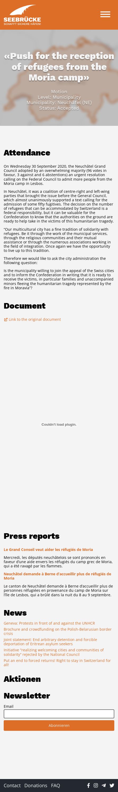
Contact (12, 785)
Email (8, 706)
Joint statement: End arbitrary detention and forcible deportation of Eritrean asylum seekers (50, 641)
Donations (35, 785)
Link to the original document (32, 319)
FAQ (55, 785)
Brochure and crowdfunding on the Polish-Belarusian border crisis (58, 631)
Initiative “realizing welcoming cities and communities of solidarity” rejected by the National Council (54, 652)
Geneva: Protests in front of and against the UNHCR (49, 623)
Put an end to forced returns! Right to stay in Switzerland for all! (57, 662)
